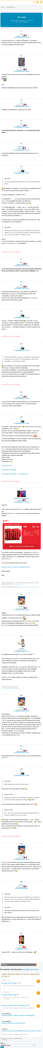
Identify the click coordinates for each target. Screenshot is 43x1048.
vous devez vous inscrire (30, 969)
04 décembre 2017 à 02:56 (21, 173)
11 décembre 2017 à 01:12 (21, 265)
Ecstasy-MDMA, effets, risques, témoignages (18, 1015)
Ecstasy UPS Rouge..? (10, 983)
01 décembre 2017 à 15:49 (21, 106)
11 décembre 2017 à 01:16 (21, 288)
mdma (37, 271)
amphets (30, 623)
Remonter (4, 964)
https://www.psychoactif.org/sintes (11, 688)
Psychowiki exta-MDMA (9, 470)
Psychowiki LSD (7, 465)
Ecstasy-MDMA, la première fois (13, 1023)
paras (16, 731)
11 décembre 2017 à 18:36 (21, 423)
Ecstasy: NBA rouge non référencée (15, 1005)
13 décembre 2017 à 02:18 (21, 711)
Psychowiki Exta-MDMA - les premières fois (15, 474)
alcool (30, 298)
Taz (23, 509)
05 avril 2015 (23, 985)
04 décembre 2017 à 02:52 (21, 150)
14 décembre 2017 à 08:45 (21, 859)
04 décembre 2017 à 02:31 (21, 127)
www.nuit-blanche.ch (17, 584)
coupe (7, 243)
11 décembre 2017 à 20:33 (21, 502)
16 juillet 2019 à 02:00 (21, 888)
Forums (3, 7)
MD (3, 201)
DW (14, 615)
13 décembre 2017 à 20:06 (21, 775)
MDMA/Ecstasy (11, 7)
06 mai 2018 (23, 1008)
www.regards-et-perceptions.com (30, 587)
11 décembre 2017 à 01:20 (21, 317)
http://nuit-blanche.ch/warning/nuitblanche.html (16, 567)
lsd (16, 293)
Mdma (8, 558)
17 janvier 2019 (24, 997)
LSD (3, 449)
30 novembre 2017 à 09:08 (21, 71)
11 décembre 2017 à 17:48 (21, 398)
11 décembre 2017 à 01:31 (21, 350)
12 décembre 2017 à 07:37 (21, 609)
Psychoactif (4, 1038)
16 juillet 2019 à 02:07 (21, 949)
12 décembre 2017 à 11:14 (21, 651)
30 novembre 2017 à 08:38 (21, 37)
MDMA (4, 190)
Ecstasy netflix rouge (9, 995)
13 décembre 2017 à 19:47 (21, 752)
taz (15, 40)
